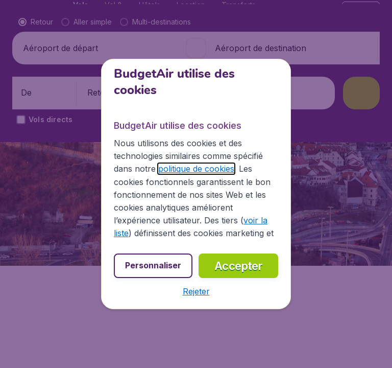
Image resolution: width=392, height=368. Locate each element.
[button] (196, 291)
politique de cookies (196, 169)
